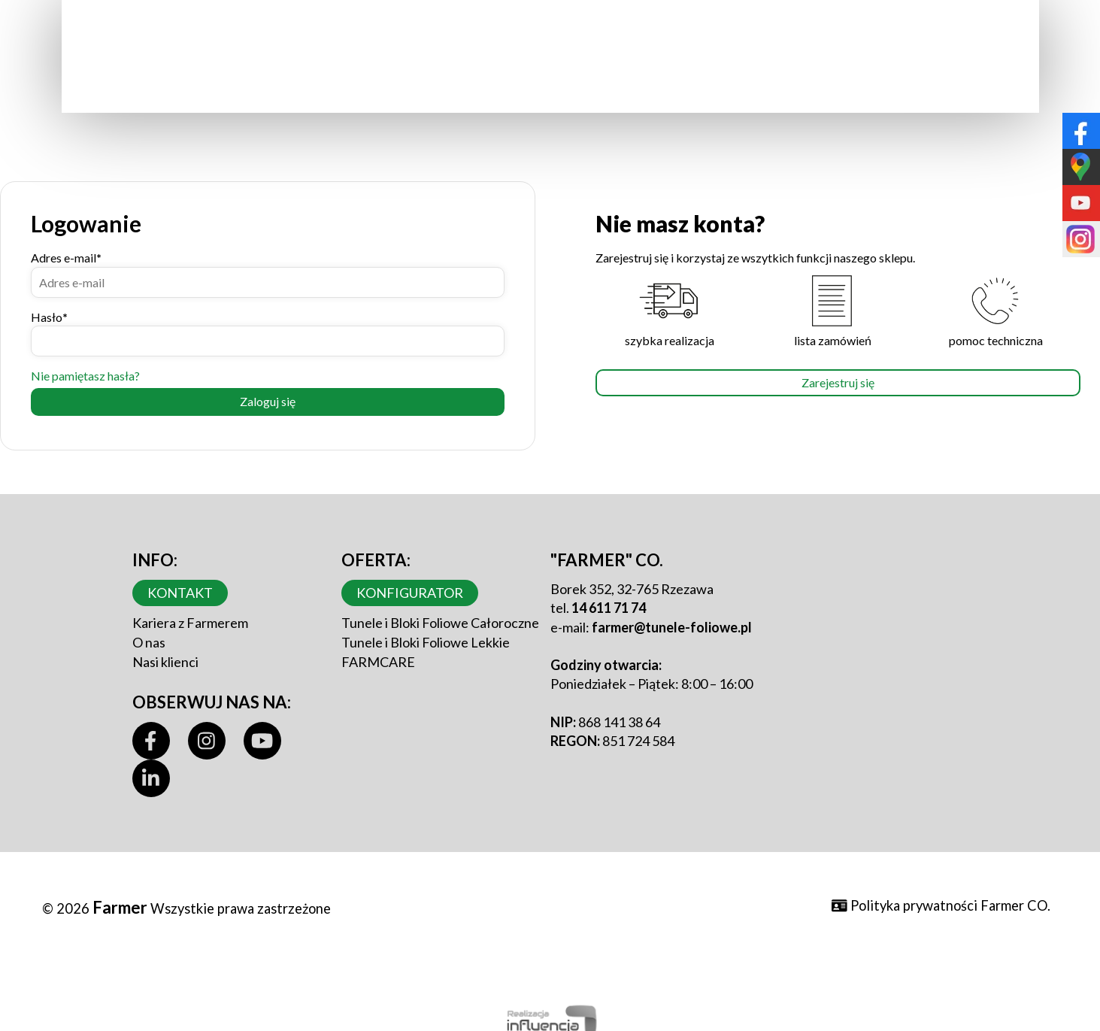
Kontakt (180, 592)
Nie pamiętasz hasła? (85, 375)
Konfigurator (409, 592)
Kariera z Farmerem (190, 622)
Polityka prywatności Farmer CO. (941, 905)
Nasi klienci (165, 661)
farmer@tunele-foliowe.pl (672, 627)
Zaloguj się (267, 401)
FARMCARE (378, 661)
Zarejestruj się (838, 382)
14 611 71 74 (608, 607)
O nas (148, 642)
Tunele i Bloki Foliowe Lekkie (425, 642)
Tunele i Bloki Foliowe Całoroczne (440, 622)
